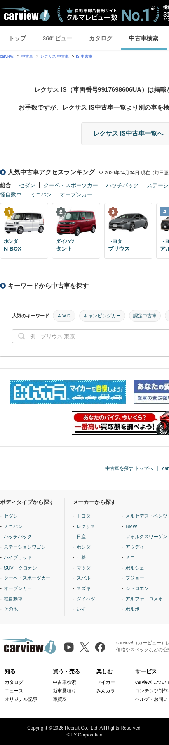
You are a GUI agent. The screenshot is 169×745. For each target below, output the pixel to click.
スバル (84, 578)
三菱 (81, 557)
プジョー (134, 578)
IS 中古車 (84, 56)
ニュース (14, 690)
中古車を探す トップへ (129, 468)
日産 (81, 536)
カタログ (100, 38)
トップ (17, 38)
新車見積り (64, 690)
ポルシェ (134, 568)
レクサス (86, 526)
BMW (131, 526)
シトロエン (137, 588)
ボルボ (132, 609)
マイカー (105, 682)
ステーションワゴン (25, 547)
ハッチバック (122, 185)
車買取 (60, 699)
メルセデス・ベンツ (146, 516)
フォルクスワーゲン (146, 536)
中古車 (27, 56)
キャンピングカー (102, 315)
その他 (11, 609)
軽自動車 (11, 194)
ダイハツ (86, 599)
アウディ (134, 547)
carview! (7, 56)
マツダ (84, 568)
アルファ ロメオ (144, 599)
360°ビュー (57, 38)
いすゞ (84, 609)
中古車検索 (143, 38)
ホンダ (84, 547)
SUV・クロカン (20, 568)
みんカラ (105, 690)
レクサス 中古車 (54, 56)
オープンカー (76, 194)
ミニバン (41, 194)
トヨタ (84, 516)
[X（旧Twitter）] (84, 647)
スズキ (84, 588)
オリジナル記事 (21, 699)
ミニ (130, 557)
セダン (27, 185)
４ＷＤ (64, 315)
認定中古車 (145, 315)
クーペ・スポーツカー (71, 185)
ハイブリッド (18, 557)
